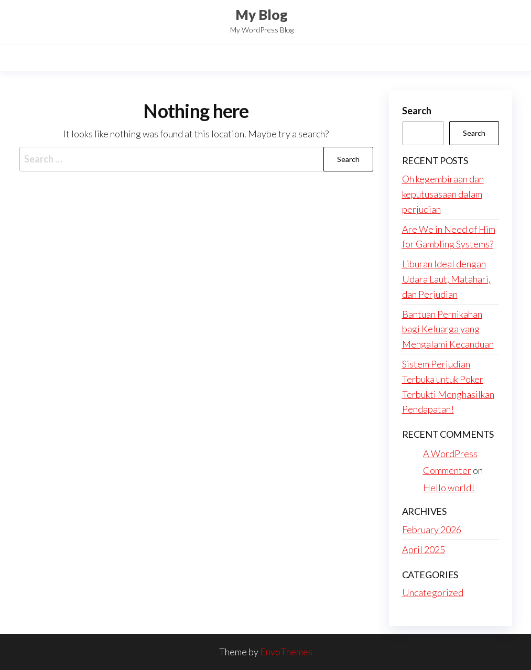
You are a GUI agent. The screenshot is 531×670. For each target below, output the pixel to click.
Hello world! (448, 487)
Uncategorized (432, 592)
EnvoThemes (286, 651)
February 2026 (431, 529)
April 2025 (423, 549)
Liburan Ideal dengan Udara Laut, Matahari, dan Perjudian (446, 279)
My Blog (261, 14)
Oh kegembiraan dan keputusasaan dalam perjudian (443, 194)
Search (416, 110)
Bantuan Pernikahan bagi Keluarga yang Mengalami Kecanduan (448, 329)
